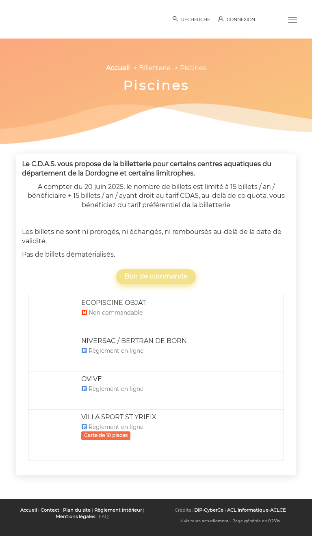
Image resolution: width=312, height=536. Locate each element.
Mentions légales (75, 516)
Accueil (118, 68)
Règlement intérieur (118, 510)
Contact (50, 510)
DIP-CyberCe (208, 510)
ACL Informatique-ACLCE (256, 510)
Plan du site (77, 510)
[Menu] (292, 19)
